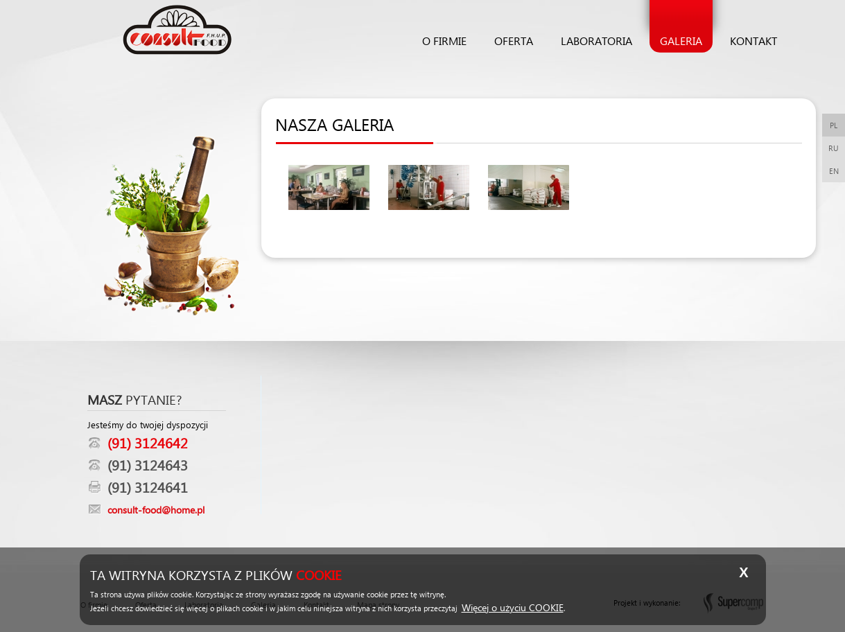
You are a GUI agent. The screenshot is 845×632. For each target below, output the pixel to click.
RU (833, 148)
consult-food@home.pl (155, 509)
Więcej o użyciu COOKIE (513, 607)
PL (833, 125)
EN (834, 171)
